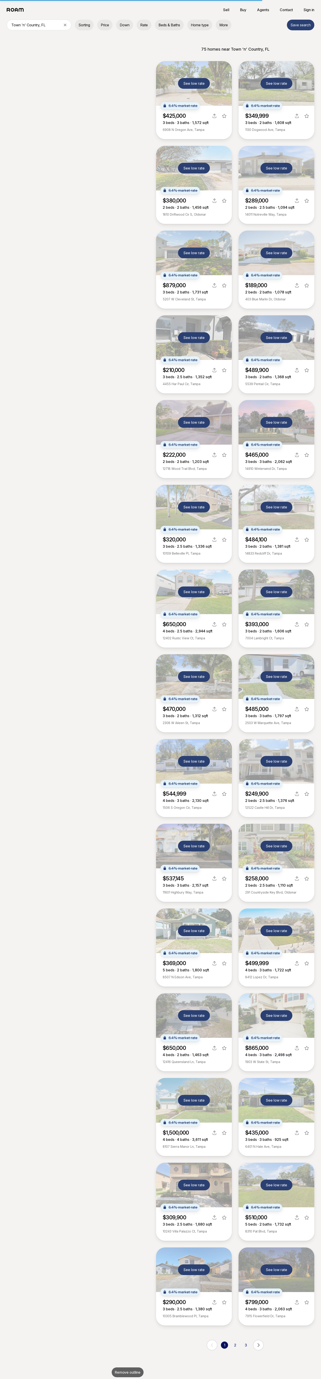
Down (125, 25)
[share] (214, 116)
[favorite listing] (224, 116)
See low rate (194, 83)
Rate (144, 25)
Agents (263, 10)
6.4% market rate (180, 105)
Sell (226, 10)
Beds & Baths (169, 25)
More (223, 25)
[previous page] (212, 1345)
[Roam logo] (16, 9)
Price (105, 25)
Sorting (84, 25)
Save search (300, 25)
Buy (243, 10)
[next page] (258, 1345)
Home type (200, 25)
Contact (286, 10)
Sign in (309, 10)
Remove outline (127, 1372)
